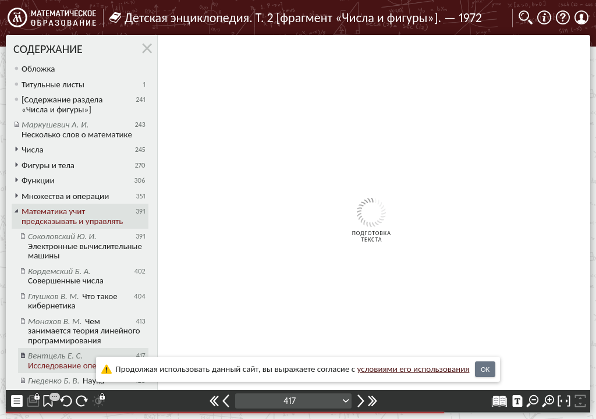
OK (485, 369)
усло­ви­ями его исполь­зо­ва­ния (413, 369)
